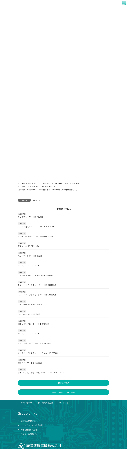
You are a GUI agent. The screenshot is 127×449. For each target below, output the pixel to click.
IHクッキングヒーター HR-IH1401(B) (33, 324)
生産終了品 (36, 200)
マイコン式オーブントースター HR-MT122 (35, 343)
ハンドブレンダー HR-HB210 (30, 256)
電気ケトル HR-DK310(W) (29, 246)
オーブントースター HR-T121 (30, 265)
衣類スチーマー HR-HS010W (30, 363)
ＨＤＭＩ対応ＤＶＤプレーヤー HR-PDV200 (36, 226)
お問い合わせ (26, 402)
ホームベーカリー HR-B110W (30, 304)
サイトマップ (64, 402)
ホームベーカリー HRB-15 (29, 314)
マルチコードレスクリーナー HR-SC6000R (36, 236)
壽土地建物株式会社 (29, 429)
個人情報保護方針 (45, 402)
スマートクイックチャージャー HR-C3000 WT (37, 294)
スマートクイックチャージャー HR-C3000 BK (37, 285)
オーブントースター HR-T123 (30, 333)
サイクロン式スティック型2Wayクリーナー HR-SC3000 (41, 372)
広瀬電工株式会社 (28, 420)
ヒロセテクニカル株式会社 (32, 425)
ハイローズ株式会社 (29, 433)
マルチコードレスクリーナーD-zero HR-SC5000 (38, 353)
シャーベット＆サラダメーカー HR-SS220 (35, 275)
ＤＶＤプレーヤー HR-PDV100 (30, 217)
